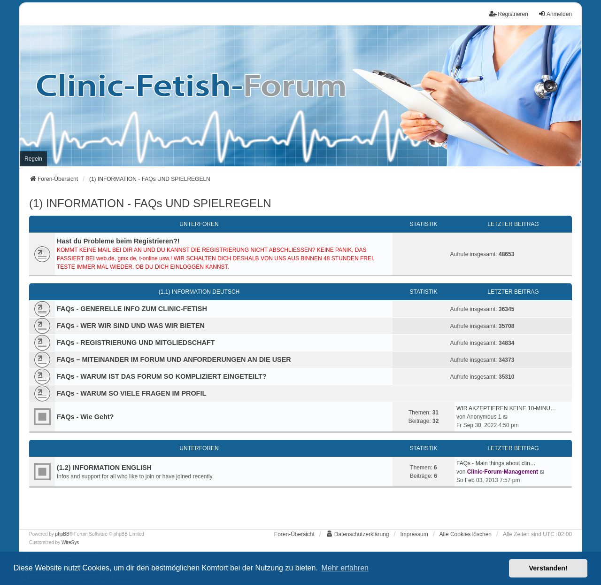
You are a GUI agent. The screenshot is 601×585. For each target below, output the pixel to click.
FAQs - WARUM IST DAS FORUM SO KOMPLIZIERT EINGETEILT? (162, 376)
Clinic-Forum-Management (502, 471)
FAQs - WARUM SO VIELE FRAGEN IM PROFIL (131, 393)
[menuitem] (33, 158)
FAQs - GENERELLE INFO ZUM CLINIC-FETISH (132, 308)
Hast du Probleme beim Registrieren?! (118, 241)
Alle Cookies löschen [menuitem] (465, 534)
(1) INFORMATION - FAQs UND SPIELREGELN (150, 203)
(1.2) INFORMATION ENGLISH (104, 467)
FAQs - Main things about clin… (496, 463)
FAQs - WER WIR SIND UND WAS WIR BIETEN (131, 325)
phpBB (62, 534)
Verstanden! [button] (548, 568)
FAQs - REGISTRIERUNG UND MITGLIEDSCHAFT (136, 342)
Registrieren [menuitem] (508, 13)
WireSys (70, 542)
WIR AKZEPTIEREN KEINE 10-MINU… (506, 408)
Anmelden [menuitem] (555, 13)
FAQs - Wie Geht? (85, 417)
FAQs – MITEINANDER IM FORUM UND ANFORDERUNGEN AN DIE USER (174, 359)
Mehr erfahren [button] (345, 568)
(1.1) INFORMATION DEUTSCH (199, 292)
